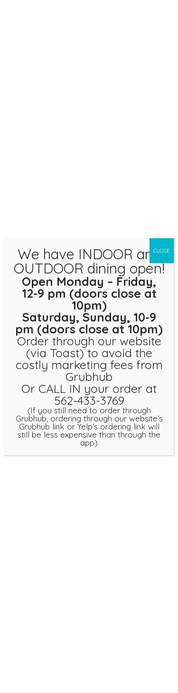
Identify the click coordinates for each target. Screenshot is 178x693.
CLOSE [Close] (161, 250)
